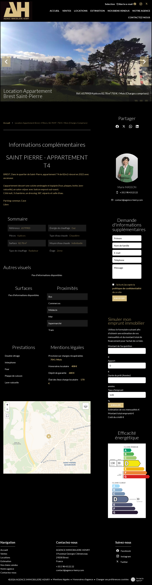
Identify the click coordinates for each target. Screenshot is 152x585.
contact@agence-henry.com (129, 199)
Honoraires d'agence (83, 579)
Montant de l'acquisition (120, 346)
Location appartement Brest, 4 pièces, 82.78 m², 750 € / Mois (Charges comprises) (51, 123)
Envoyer (119, 298)
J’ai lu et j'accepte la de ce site (126, 288)
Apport (111, 360)
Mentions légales (61, 579)
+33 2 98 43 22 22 (129, 192)
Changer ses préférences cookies (112, 579)
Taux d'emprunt (115, 390)
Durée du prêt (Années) (119, 375)
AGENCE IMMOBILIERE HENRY (73, 549)
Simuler (116, 405)
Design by (136, 579)
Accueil (6, 123)
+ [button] (7, 405)
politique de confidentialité (126, 288)
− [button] (7, 409)
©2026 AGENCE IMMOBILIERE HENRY (29, 579)
